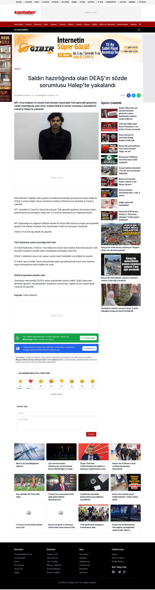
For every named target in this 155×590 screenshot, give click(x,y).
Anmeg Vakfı (19, 558)
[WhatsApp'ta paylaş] (139, 95)
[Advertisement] (91, 12)
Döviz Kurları (52, 558)
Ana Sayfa (18, 24)
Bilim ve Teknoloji (107, 24)
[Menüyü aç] (140, 24)
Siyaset (53, 24)
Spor (46, 24)
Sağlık (94, 24)
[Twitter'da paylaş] (134, 95)
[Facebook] (113, 572)
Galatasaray (84, 562)
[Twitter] (119, 572)
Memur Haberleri (54, 566)
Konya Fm (18, 569)
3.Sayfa (62, 24)
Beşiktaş (82, 558)
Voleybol (83, 573)
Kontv (16, 562)
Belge (16, 573)
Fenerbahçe (84, 566)
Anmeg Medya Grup (23, 555)
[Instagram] (124, 572)
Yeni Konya (19, 566)
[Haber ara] (139, 29)
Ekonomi (37, 24)
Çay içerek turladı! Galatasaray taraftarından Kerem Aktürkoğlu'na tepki (64, 30)
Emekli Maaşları (53, 569)
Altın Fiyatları (52, 562)
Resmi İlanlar (122, 24)
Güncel (28, 24)
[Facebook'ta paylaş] (129, 95)
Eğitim (70, 24)
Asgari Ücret (52, 555)
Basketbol (83, 569)
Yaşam (79, 24)
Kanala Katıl (88, 338)
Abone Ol (89, 348)
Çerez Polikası (118, 558)
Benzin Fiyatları (53, 573)
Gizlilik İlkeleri (117, 562)
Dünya (86, 24)
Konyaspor (84, 555)
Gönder (91, 435)
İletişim (134, 24)
